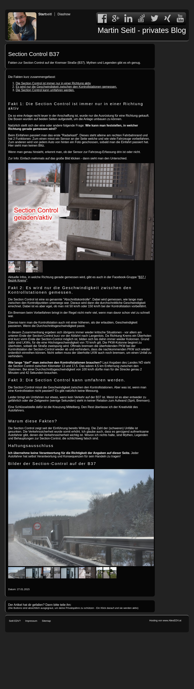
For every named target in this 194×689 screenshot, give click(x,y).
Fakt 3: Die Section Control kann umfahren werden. (67, 380)
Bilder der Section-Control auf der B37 (52, 463)
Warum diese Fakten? (32, 421)
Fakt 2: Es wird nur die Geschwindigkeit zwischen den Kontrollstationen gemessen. (70, 290)
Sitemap (46, 620)
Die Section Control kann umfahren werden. (45, 90)
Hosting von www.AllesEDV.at (165, 620)
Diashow (64, 14)
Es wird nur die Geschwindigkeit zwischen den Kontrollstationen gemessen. (66, 86)
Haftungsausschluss (31, 445)
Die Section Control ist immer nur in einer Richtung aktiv (53, 83)
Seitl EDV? (15, 620)
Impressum (31, 620)
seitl (45, 14)
